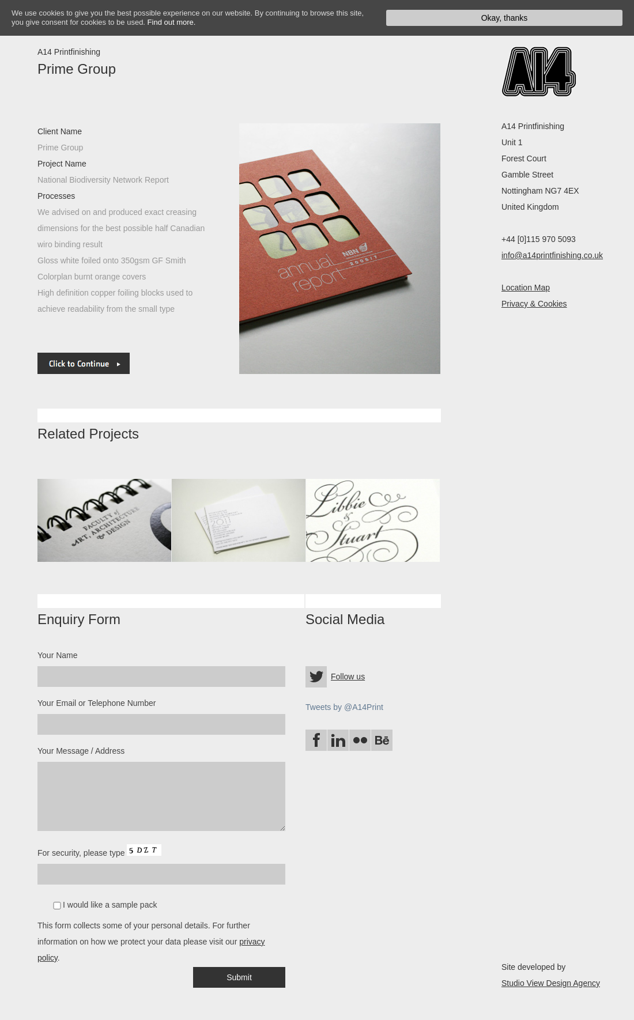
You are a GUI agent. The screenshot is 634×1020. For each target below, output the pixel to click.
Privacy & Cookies (534, 303)
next (239, 248)
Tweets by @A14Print (344, 707)
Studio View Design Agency (550, 983)
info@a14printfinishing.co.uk (552, 255)
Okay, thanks (504, 17)
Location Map (525, 287)
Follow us (348, 676)
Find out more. (172, 22)
